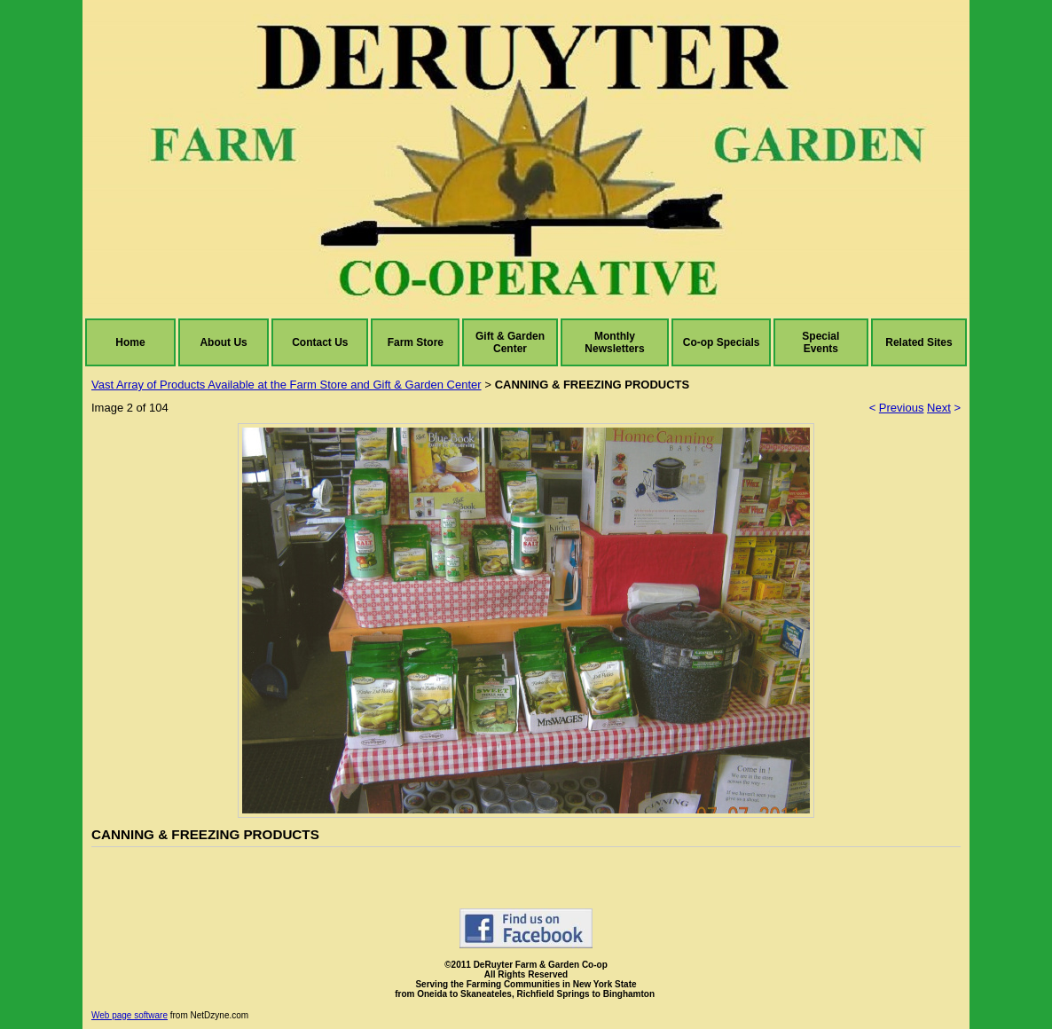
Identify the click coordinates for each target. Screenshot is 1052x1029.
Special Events (820, 342)
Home (130, 342)
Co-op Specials (721, 342)
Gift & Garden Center (510, 342)
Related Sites (918, 342)
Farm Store (416, 342)
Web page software (129, 1015)
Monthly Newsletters (614, 342)
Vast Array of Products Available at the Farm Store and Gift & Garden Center (286, 384)
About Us (223, 342)
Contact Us (320, 342)
